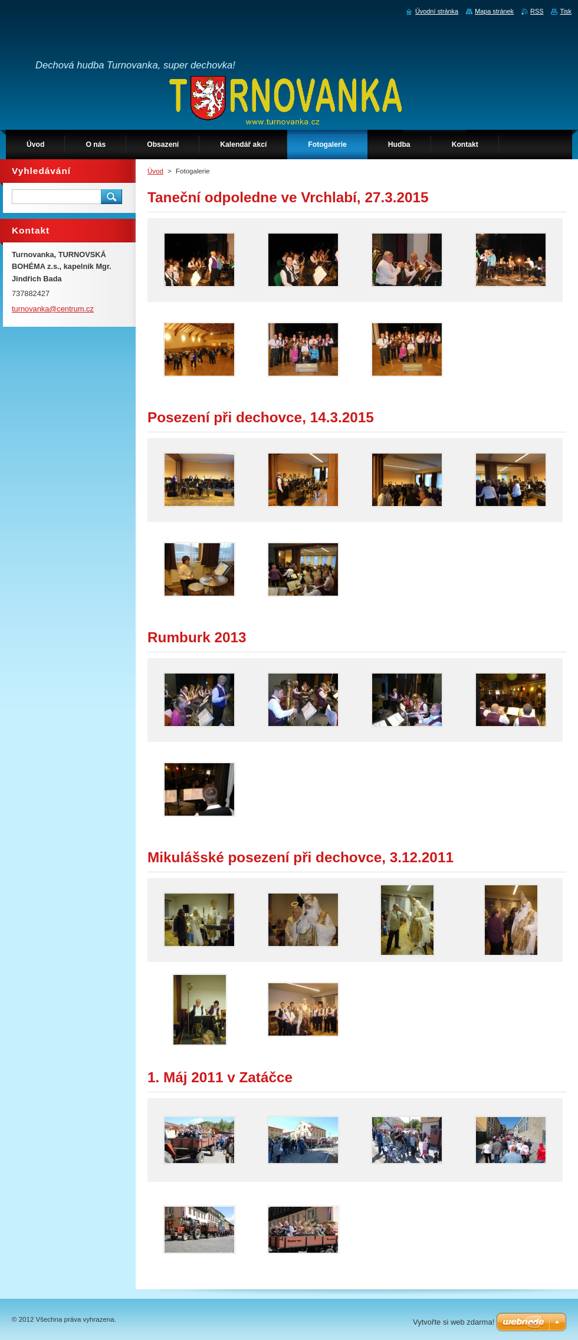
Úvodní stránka (436, 11)
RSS (536, 11)
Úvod (155, 171)
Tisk (566, 11)
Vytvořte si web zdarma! (453, 1322)
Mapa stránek (494, 11)
